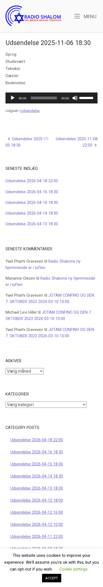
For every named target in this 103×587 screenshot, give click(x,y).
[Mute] (75, 98)
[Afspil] (12, 98)
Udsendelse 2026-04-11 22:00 (36, 536)
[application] (51, 97)
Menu (85, 16)
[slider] (44, 98)
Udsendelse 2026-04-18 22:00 (31, 181)
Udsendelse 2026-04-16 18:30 (31, 192)
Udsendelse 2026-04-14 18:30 (31, 213)
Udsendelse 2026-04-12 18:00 (36, 500)
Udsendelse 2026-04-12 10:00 (36, 524)
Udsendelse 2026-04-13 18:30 (31, 224)
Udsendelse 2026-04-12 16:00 (36, 512)
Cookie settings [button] (73, 569)
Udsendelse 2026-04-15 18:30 (31, 202)
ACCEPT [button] (51, 578)
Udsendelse (30, 111)
